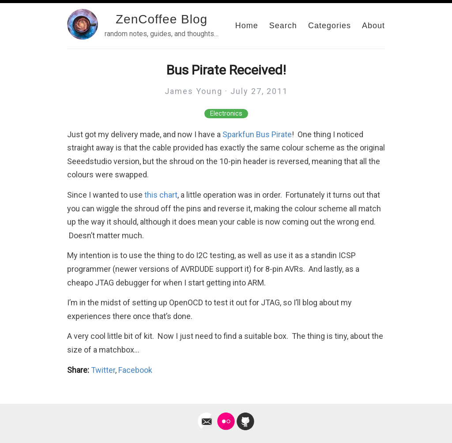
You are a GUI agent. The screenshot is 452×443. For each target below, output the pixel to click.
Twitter (103, 370)
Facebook (135, 370)
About (373, 25)
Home (246, 25)
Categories (329, 25)
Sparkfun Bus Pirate (257, 134)
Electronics (226, 113)
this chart (160, 194)
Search (283, 25)
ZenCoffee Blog (161, 19)
